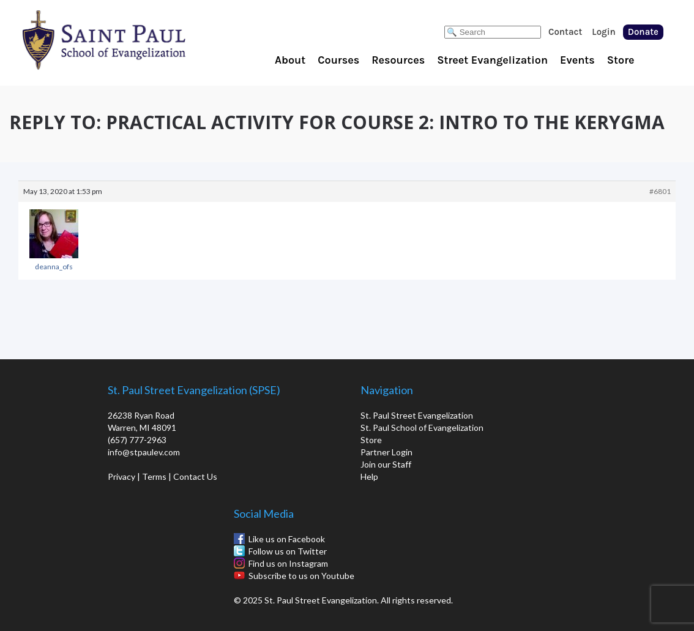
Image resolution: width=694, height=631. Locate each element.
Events (577, 60)
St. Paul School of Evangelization (128, 39)
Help (369, 476)
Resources (398, 60)
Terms (154, 476)
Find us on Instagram (288, 563)
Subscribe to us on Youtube (301, 575)
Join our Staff (385, 464)
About (290, 60)
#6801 (660, 191)
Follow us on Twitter (287, 551)
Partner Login (386, 452)
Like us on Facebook (286, 539)
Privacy (121, 476)
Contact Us (195, 476)
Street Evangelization (492, 60)
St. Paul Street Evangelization (416, 415)
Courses (338, 60)
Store (621, 60)
